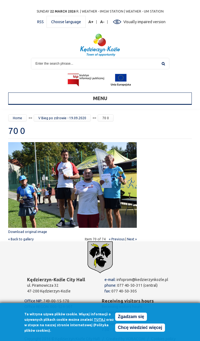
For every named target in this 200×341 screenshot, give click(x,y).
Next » (132, 239)
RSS (40, 22)
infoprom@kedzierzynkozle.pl (142, 279)
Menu (100, 98)
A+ (91, 22)
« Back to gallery (21, 239)
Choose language (66, 22)
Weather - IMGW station (102, 11)
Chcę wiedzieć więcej (140, 329)
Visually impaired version (144, 22)
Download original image (27, 232)
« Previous (116, 239)
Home (17, 118)
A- (102, 22)
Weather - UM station (145, 11)
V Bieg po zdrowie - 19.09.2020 (62, 118)
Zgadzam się (131, 318)
